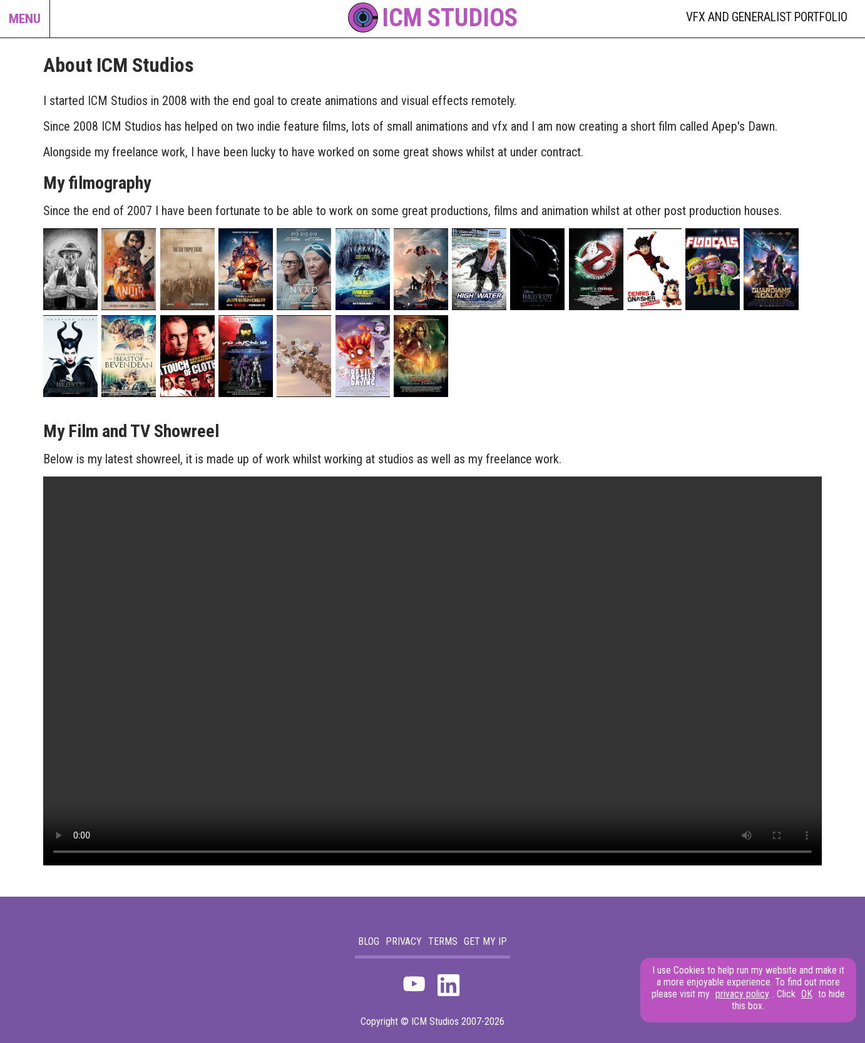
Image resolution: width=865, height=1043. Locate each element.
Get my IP (485, 941)
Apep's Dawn (743, 126)
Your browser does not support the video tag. (432, 670)
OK (806, 994)
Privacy (404, 941)
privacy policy (742, 994)
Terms (443, 941)
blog (368, 941)
